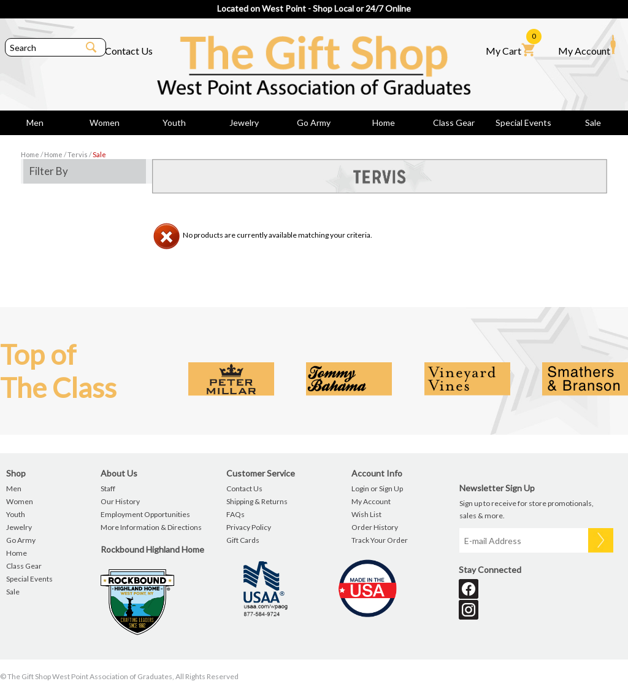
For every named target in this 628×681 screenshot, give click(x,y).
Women (105, 122)
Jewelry (244, 122)
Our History (120, 501)
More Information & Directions (151, 527)
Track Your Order (379, 540)
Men (35, 122)
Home (383, 122)
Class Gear (454, 122)
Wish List (366, 514)
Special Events (523, 122)
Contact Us (129, 50)
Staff (108, 488)
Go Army (314, 122)
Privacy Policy (248, 527)
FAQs (235, 514)
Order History (374, 527)
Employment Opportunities (145, 514)
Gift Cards (242, 540)
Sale (593, 122)
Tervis (77, 154)
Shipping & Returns (257, 501)
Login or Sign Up (377, 488)
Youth (174, 122)
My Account (587, 45)
